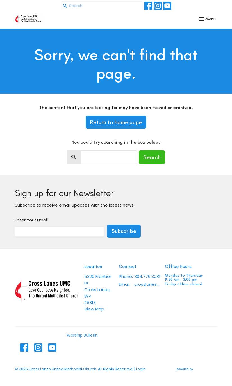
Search (152, 157)
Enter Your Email (31, 220)
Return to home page (116, 122)
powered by (196, 369)
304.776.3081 (147, 276)
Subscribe (124, 231)
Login (140, 369)
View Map (94, 309)
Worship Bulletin (82, 335)
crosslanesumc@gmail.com (146, 284)
